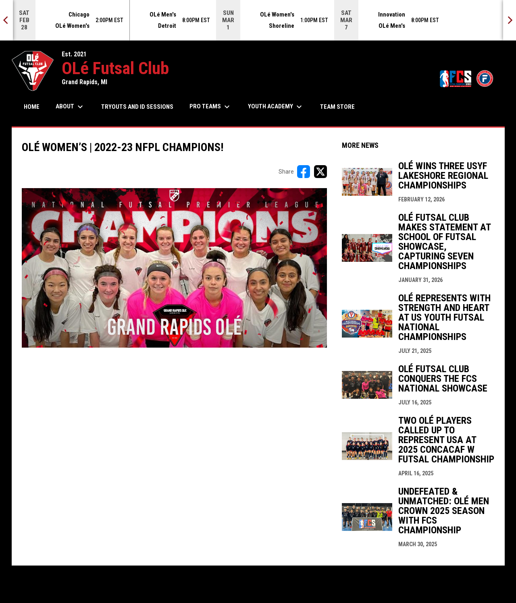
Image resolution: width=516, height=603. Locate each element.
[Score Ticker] (258, 20)
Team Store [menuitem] (340, 106)
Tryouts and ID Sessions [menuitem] (137, 106)
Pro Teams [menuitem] (210, 107)
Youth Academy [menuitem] (276, 107)
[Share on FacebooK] (303, 171)
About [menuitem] (70, 107)
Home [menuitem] (32, 106)
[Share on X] (320, 171)
